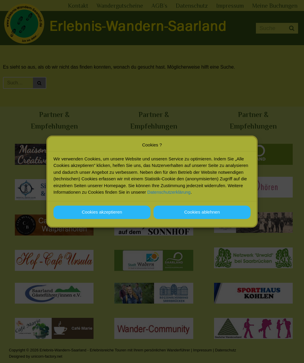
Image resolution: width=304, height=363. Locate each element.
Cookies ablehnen (202, 214)
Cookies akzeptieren (102, 214)
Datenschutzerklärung (169, 194)
